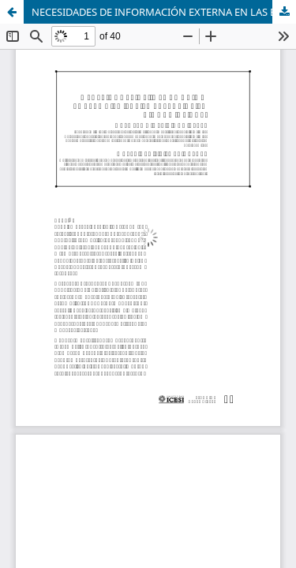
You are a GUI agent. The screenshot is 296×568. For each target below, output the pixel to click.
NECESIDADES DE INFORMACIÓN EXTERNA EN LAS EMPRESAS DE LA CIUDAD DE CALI (164, 12)
